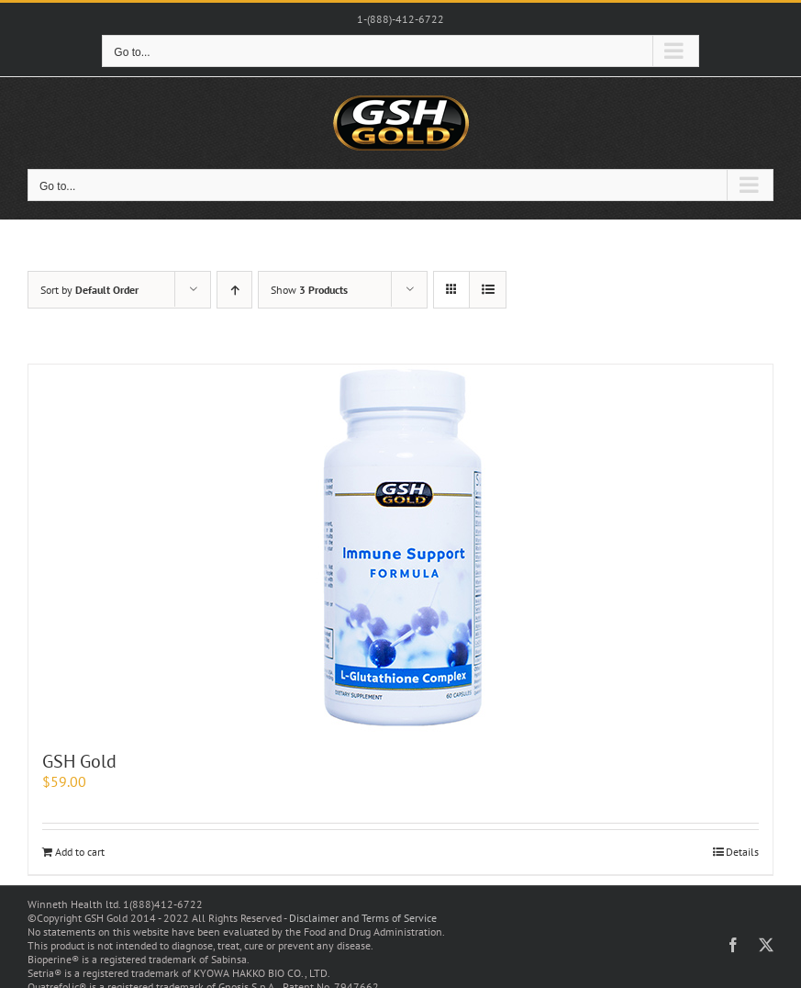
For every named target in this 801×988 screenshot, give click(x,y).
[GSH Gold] (400, 548)
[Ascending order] (234, 290)
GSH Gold (79, 761)
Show (309, 290)
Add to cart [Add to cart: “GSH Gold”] (80, 852)
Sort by (89, 290)
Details (742, 852)
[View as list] (488, 290)
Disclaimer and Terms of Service (363, 918)
